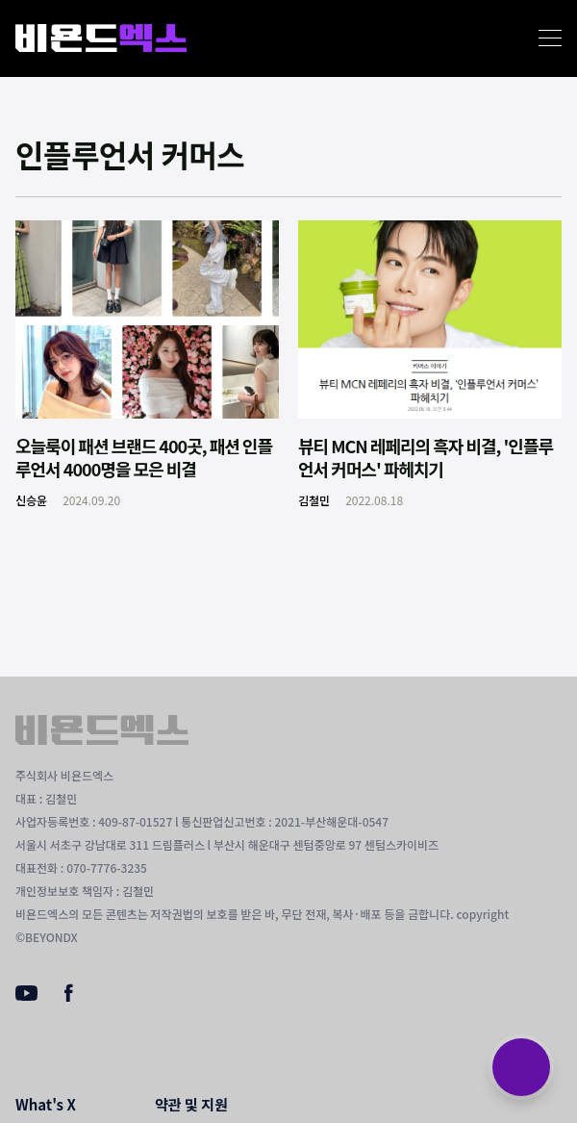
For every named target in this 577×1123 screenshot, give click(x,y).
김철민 (314, 500)
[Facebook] (68, 997)
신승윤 (31, 500)
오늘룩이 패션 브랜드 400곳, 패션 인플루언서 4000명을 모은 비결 (143, 457)
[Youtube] (26, 995)
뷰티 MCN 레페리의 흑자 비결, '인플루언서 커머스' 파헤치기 (425, 457)
